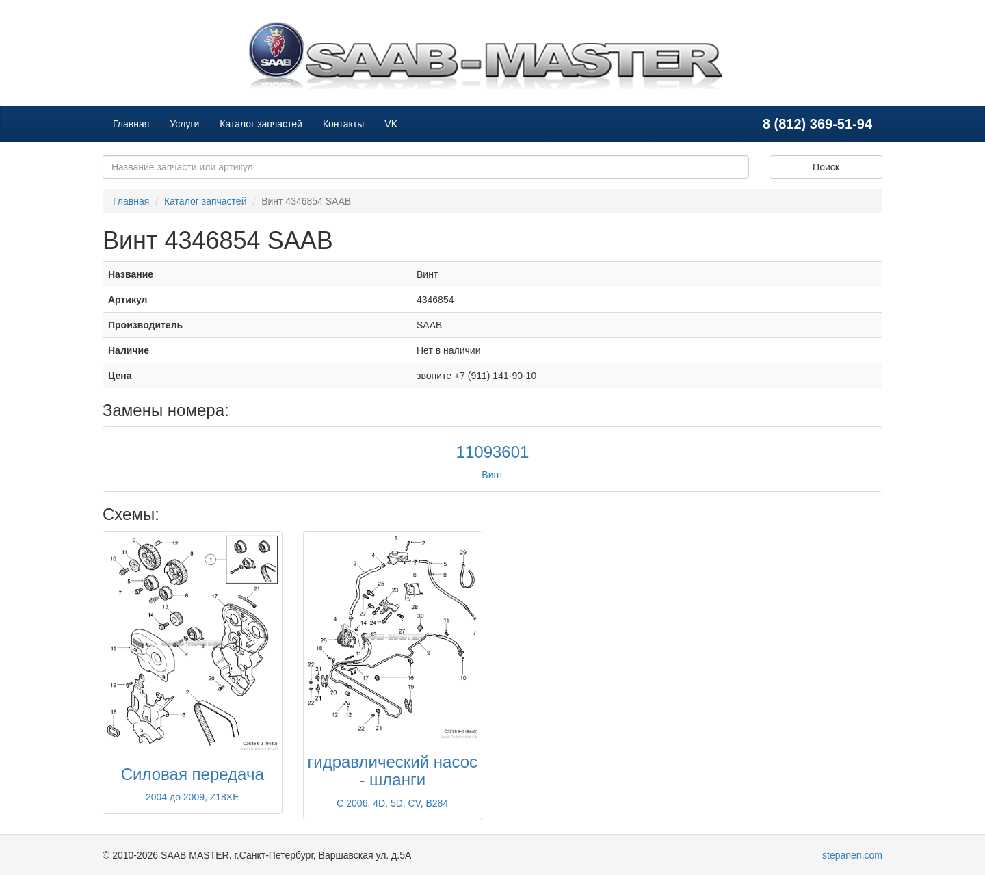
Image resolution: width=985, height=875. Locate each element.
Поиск (826, 166)
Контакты (343, 123)
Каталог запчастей (261, 123)
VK (390, 123)
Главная (131, 123)
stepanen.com (852, 855)
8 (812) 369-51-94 (817, 123)
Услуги (184, 123)
